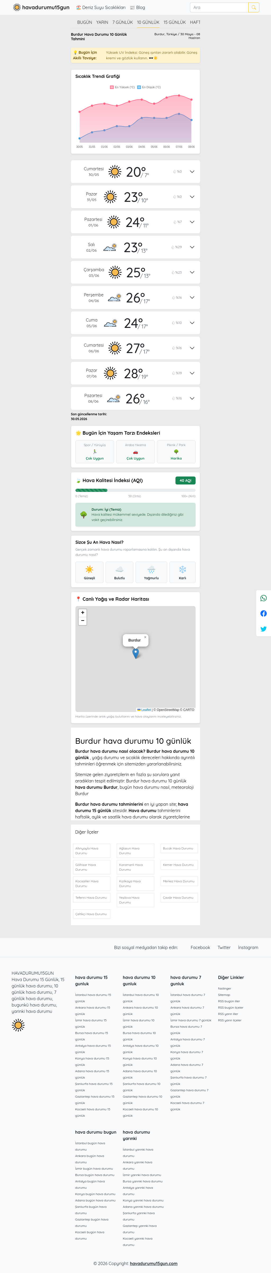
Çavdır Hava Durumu (178, 898)
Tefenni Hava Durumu (91, 898)
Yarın (102, 22)
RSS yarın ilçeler (230, 1020)
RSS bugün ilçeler (230, 1007)
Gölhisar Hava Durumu (85, 867)
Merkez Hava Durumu (179, 881)
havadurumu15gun (41, 7)
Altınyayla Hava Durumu (86, 850)
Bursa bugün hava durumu (94, 1175)
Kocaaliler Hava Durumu (86, 883)
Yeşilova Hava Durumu (129, 900)
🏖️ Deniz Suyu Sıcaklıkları (101, 7)
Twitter (225, 947)
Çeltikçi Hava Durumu (91, 914)
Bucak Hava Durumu (178, 848)
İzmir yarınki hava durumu (142, 1175)
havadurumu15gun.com (154, 1263)
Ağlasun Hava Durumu (129, 850)
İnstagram (248, 947)
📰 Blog (137, 7)
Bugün (84, 22)
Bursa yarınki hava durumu (142, 1181)
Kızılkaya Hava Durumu (130, 883)
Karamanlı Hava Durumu (131, 867)
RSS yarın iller (228, 1014)
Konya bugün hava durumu (95, 1194)
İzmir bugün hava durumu (94, 1168)
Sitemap (224, 995)
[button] (135, 653)
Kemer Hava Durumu (178, 865)
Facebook (201, 947)
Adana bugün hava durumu (95, 1200)
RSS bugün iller (229, 1001)
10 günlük (148, 22)
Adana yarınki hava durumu (143, 1207)
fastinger (224, 988)
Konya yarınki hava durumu (143, 1200)
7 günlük (122, 22)
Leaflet (144, 710)
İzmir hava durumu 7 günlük (190, 1020)
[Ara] (219, 7)
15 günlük (175, 22)
